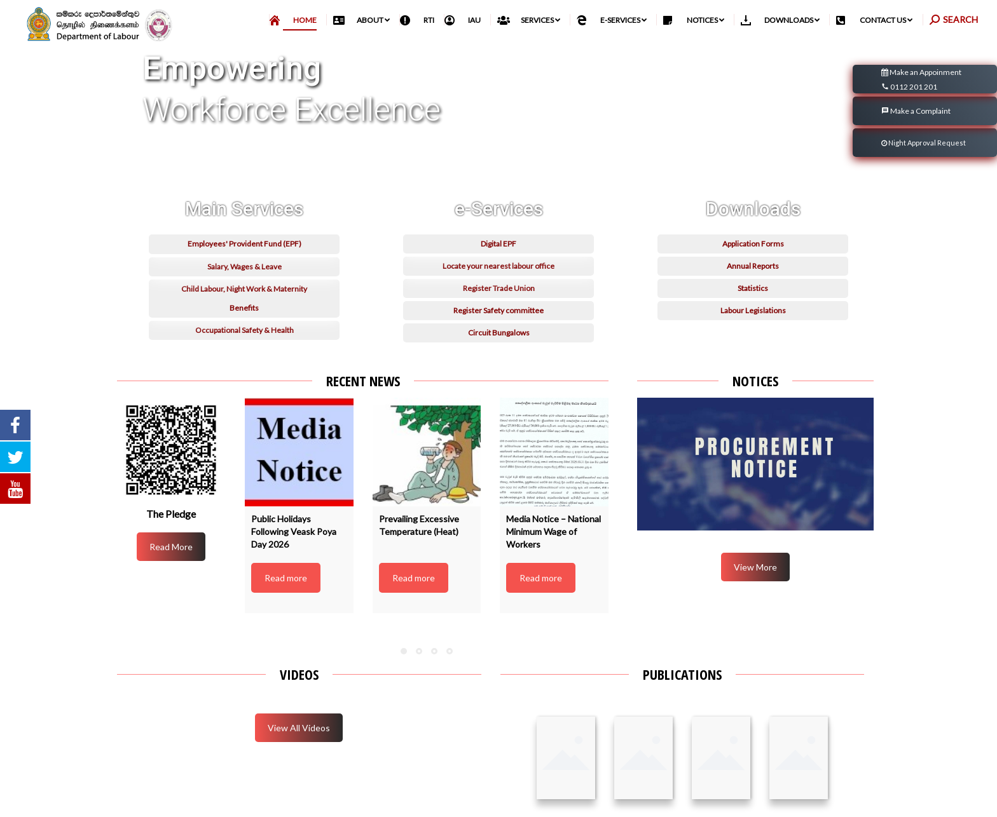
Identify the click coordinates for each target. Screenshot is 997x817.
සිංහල (893, 20)
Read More (171, 574)
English (949, 20)
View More (755, 595)
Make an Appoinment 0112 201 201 (921, 108)
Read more (286, 605)
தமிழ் (920, 20)
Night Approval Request (923, 170)
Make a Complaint (916, 139)
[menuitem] (298, 48)
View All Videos (299, 755)
